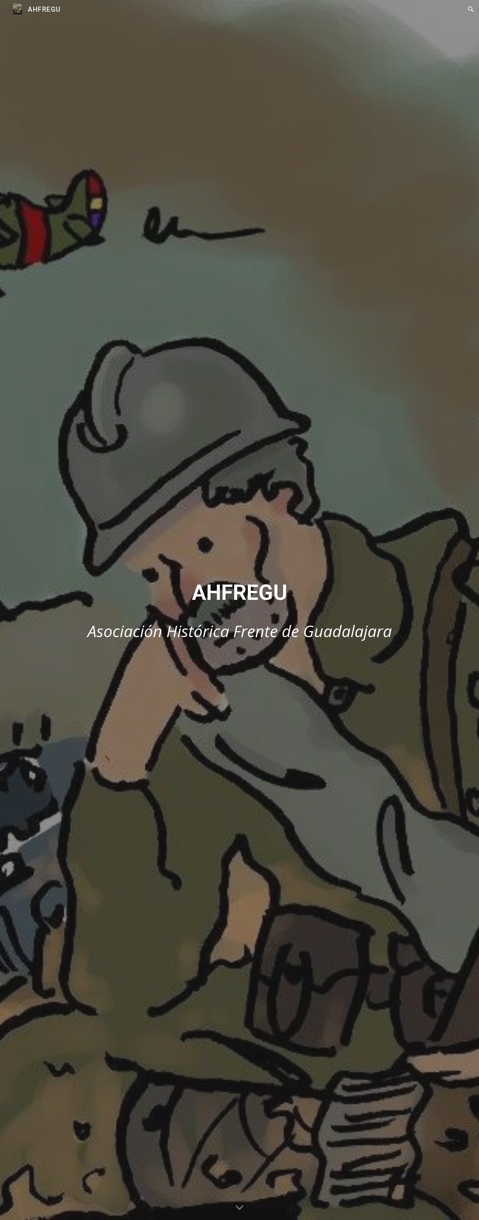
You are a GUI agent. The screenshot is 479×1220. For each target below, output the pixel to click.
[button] (471, 9)
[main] (239, 593)
